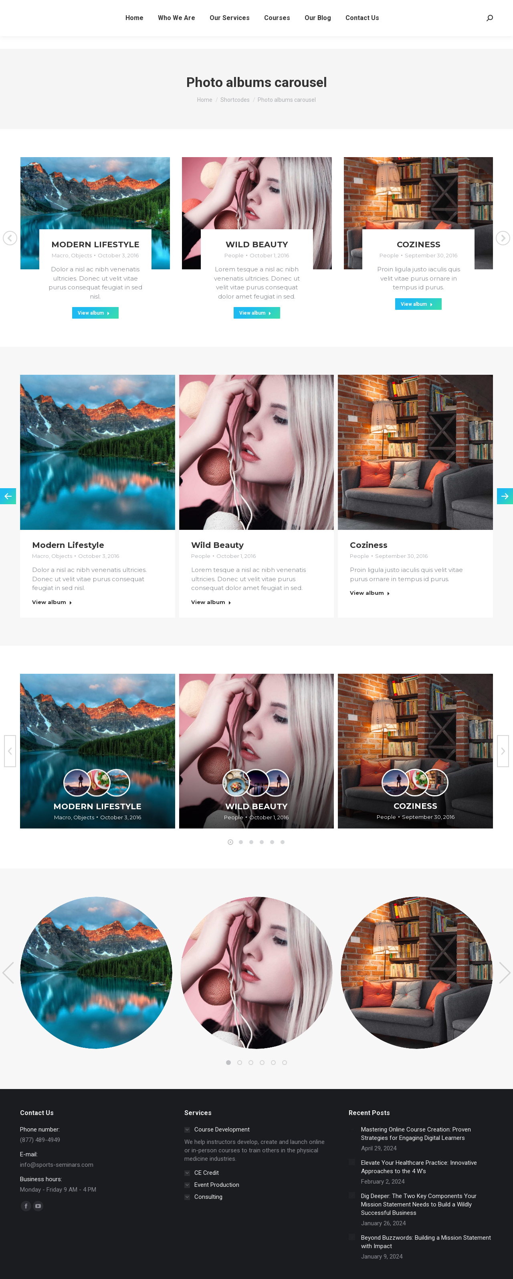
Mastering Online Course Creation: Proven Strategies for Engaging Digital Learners (416, 1134)
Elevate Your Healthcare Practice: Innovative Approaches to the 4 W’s (419, 1167)
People (234, 255)
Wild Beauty (257, 244)
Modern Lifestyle (95, 244)
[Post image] (352, 1128)
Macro (60, 255)
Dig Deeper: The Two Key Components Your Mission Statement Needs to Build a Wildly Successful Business (419, 1204)
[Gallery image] (97, 751)
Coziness (418, 244)
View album (94, 313)
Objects (81, 255)
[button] (230, 842)
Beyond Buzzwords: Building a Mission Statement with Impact (426, 1242)
